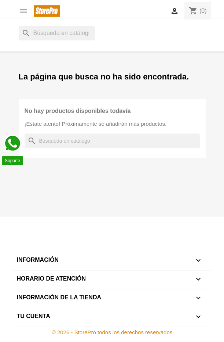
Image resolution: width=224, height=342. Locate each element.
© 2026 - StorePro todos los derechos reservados (112, 332)
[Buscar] (57, 33)
